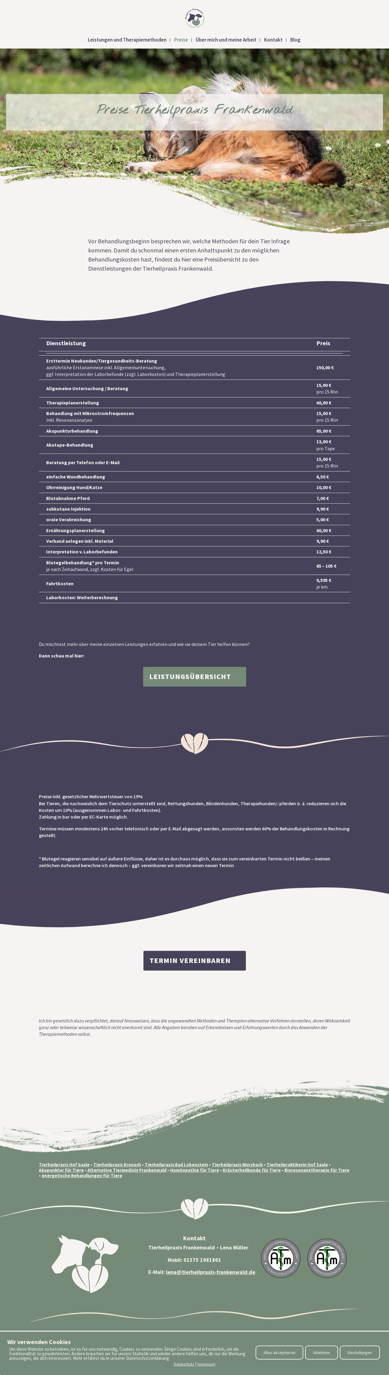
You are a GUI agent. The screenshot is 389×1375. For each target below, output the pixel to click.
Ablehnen (321, 1352)
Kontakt (273, 40)
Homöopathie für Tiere (194, 1170)
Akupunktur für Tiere (61, 1170)
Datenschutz (184, 1364)
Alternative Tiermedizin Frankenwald (127, 1170)
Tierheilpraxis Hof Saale (64, 1164)
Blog (295, 40)
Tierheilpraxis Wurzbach (237, 1164)
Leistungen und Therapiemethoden (127, 40)
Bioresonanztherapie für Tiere (316, 1170)
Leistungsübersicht (190, 676)
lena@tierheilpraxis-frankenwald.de (210, 1272)
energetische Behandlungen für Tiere (82, 1175)
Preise (181, 40)
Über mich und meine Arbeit (226, 40)
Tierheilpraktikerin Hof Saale (297, 1164)
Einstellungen (360, 1352)
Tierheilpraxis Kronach (117, 1164)
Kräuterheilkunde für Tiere (252, 1170)
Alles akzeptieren (279, 1352)
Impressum (206, 1364)
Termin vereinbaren (190, 960)
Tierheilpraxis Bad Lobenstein (176, 1164)
